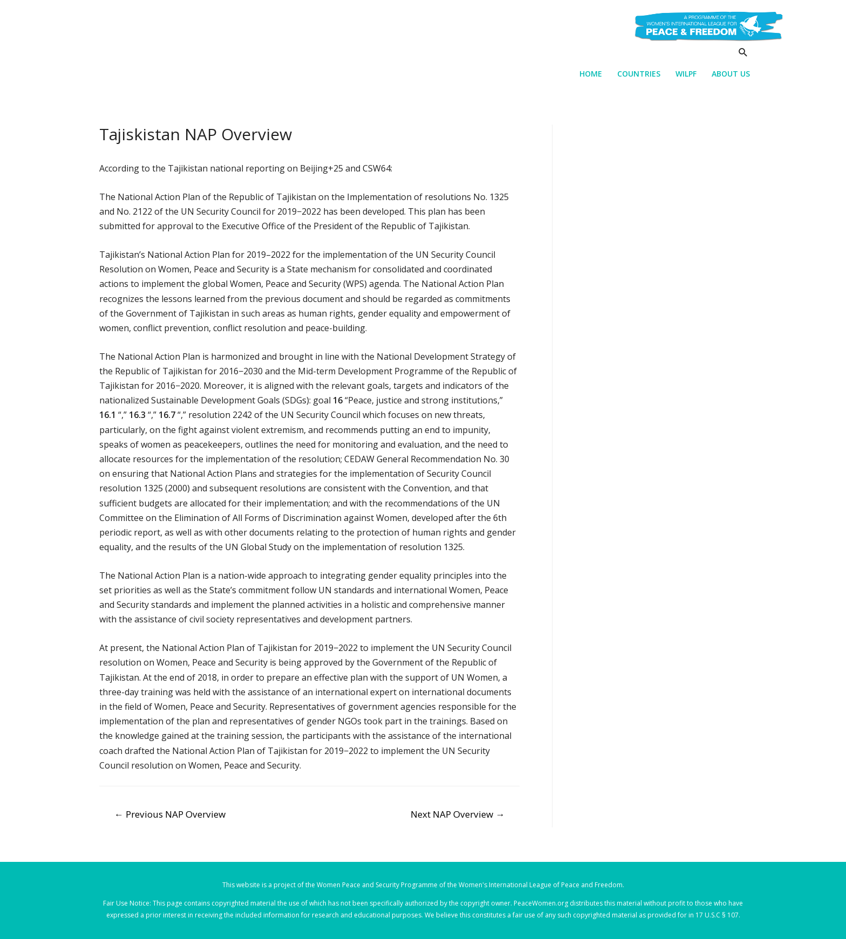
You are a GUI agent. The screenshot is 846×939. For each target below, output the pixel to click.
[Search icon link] (743, 52)
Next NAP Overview (457, 814)
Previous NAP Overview (170, 814)
